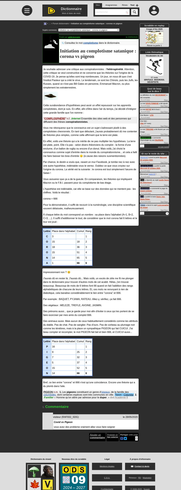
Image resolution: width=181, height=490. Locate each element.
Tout (162, 106)
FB (139, 478)
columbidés (49, 394)
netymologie (145, 188)
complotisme (90, 43)
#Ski (142, 123)
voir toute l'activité (163, 147)
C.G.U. (107, 478)
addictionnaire (74, 37)
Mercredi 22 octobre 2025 (150, 168)
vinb (142, 197)
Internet (76, 118)
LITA (151, 115)
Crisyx (143, 205)
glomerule (144, 157)
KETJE (148, 109)
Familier (48, 397)
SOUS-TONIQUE (152, 103)
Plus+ (166, 100)
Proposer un (112, 436)
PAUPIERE (159, 140)
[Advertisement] (27, 45)
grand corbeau (146, 191)
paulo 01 (152, 174)
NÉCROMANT (160, 95)
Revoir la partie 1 (154, 37)
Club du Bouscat (147, 166)
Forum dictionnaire (61, 23)
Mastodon (147, 478)
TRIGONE (149, 129)
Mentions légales (107, 466)
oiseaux (105, 392)
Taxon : (124, 394)
